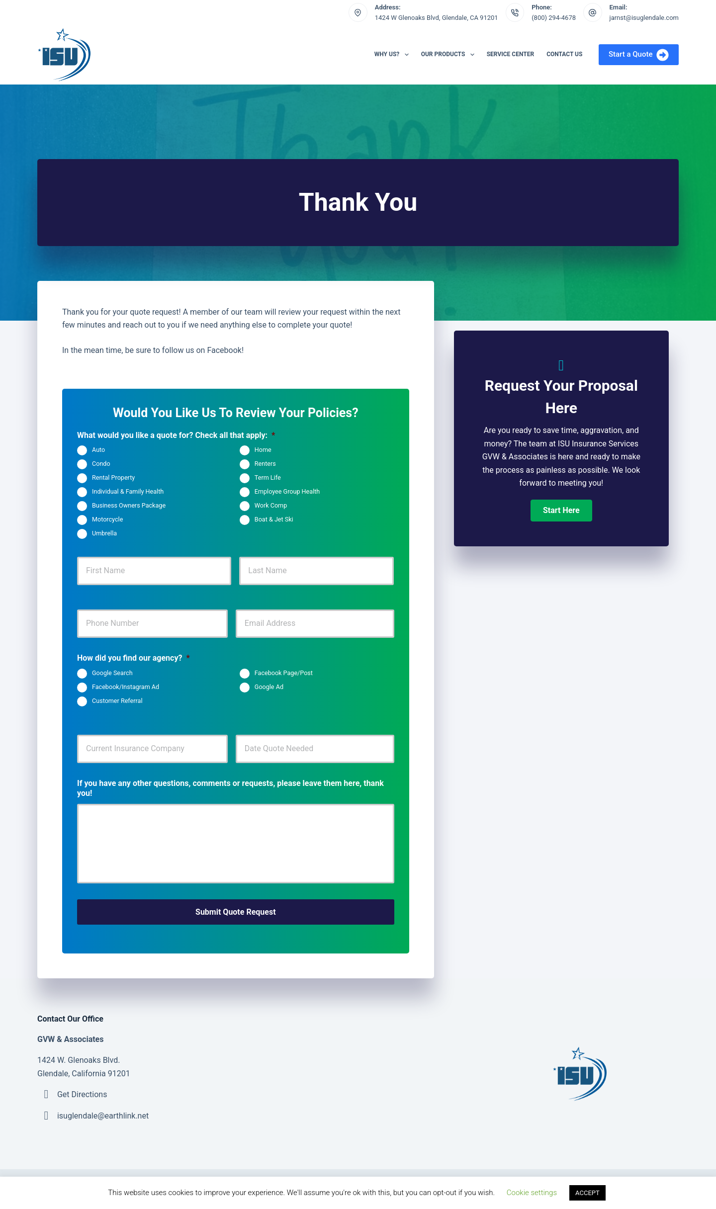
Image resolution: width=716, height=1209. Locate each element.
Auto (98, 450)
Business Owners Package (129, 506)
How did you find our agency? (133, 658)
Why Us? (393, 55)
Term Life (268, 478)
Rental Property (113, 478)
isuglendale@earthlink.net (103, 1115)
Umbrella (104, 533)
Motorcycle (107, 519)
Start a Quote (639, 55)
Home (263, 450)
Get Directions (82, 1093)
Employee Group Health (287, 492)
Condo (101, 464)
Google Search (112, 673)
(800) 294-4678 (554, 17)
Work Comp (271, 506)
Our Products (449, 55)
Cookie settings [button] (532, 1192)
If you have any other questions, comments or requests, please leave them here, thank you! (230, 788)
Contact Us (564, 54)
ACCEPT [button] (587, 1193)
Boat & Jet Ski (274, 519)
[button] (561, 510)
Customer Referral (117, 700)
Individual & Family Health (128, 492)
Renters (265, 464)
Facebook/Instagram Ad (125, 687)
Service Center (510, 54)
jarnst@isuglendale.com (644, 17)
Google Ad (269, 687)
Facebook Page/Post (284, 673)
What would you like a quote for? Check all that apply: (176, 435)
